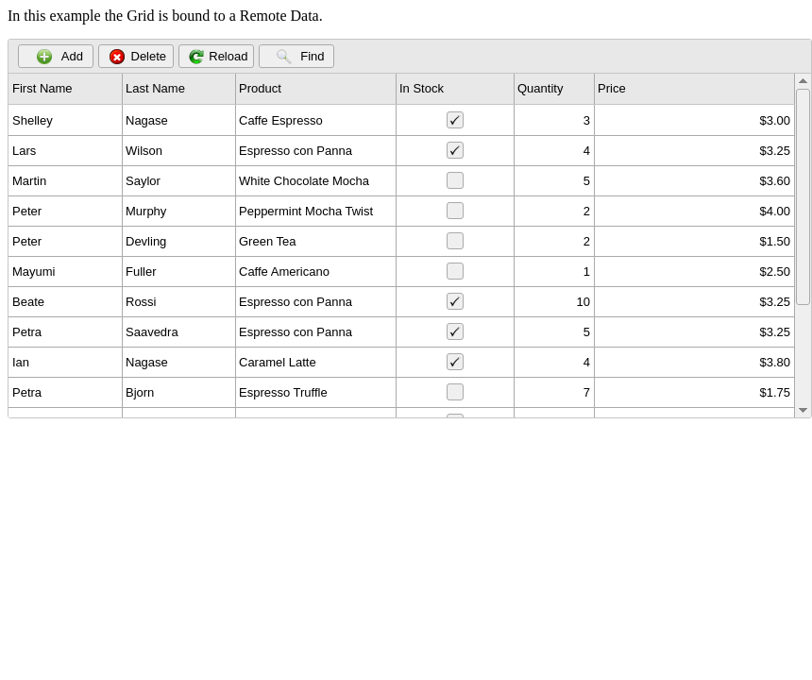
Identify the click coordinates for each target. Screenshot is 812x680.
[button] (55, 56)
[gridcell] (65, 120)
